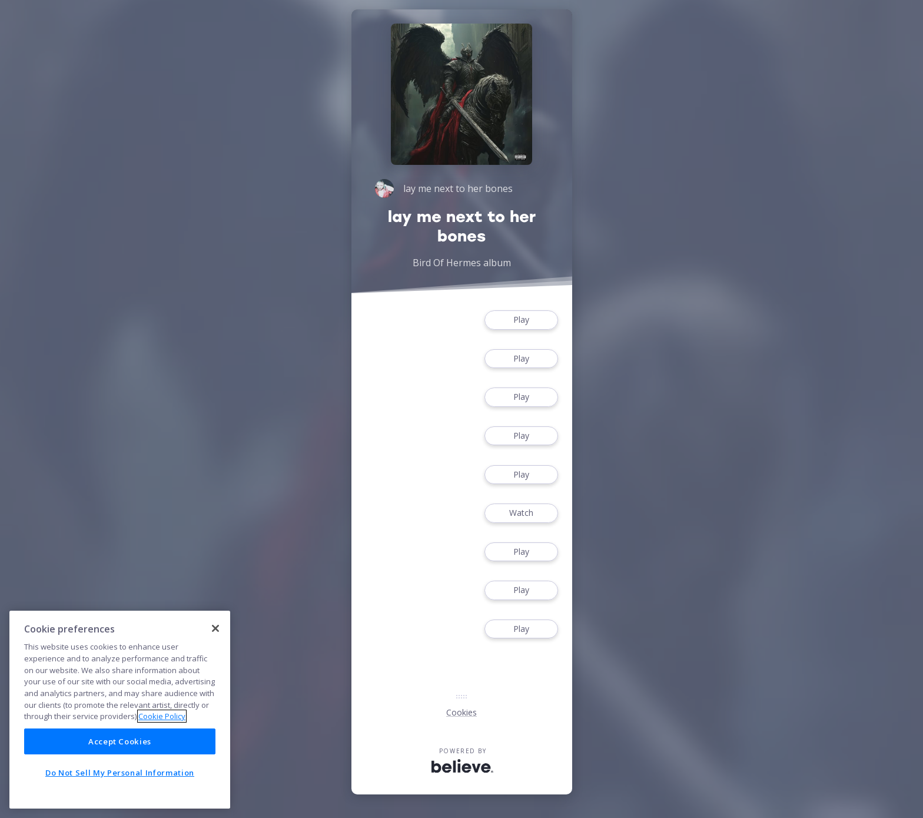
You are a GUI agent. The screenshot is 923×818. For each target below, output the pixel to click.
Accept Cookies (119, 741)
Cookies (461, 712)
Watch (521, 513)
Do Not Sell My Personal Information (119, 772)
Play (521, 320)
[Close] (215, 628)
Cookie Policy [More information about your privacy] (161, 716)
